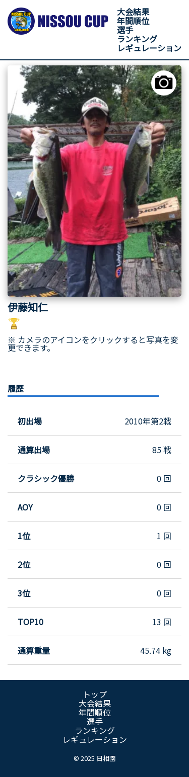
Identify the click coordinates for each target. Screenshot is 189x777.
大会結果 (133, 12)
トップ (95, 694)
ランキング (137, 39)
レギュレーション (149, 48)
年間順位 (133, 21)
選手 (125, 30)
